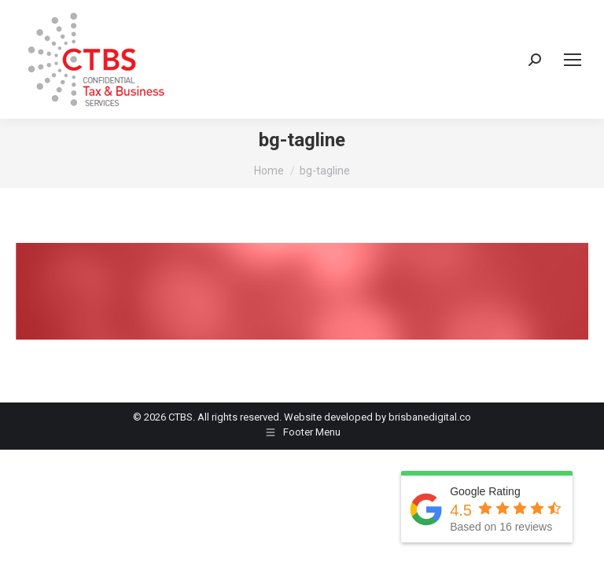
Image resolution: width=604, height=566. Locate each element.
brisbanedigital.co (430, 417)
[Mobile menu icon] (572, 59)
